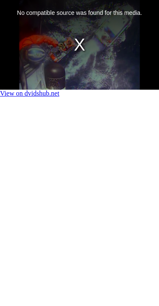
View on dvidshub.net (29, 93)
